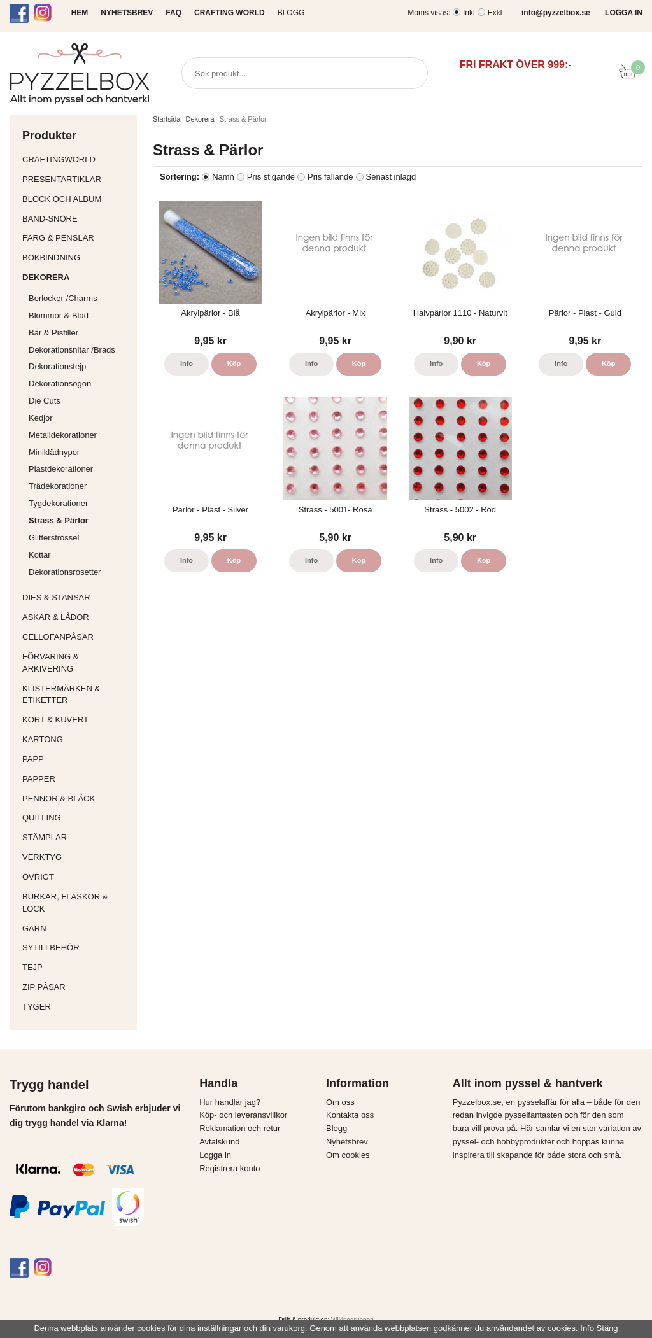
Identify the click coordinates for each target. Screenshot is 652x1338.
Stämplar (76, 837)
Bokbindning (76, 257)
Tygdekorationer (58, 503)
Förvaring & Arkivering (76, 662)
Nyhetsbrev (347, 1141)
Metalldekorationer (80, 435)
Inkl (469, 12)
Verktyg (76, 857)
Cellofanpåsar (58, 637)
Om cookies (348, 1155)
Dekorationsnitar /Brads (80, 350)
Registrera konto (229, 1168)
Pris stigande (271, 176)
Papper (76, 779)
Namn (223, 176)
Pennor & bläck (76, 798)
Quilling (76, 817)
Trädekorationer (58, 486)
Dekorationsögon (60, 383)
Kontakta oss (350, 1115)
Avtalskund (219, 1141)
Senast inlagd (391, 176)
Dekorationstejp (57, 366)
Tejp (76, 967)
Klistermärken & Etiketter (76, 694)
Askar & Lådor (55, 617)
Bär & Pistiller (80, 332)
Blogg (291, 12)
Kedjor (41, 418)
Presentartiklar (76, 179)
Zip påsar (44, 987)
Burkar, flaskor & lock (76, 902)
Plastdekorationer (61, 469)
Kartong (76, 739)
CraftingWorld (76, 159)
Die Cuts (44, 400)
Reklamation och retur (239, 1128)
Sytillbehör (76, 947)
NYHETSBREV (127, 12)
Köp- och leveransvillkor (243, 1115)
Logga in (215, 1155)
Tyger (76, 1006)
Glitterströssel (54, 537)
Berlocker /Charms (80, 298)
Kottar (40, 555)
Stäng (607, 1328)
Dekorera (76, 277)
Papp (76, 759)
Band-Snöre (76, 218)
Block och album (76, 199)
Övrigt (38, 877)
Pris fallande (330, 176)
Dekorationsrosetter (80, 572)
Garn (76, 928)
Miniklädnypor (54, 452)
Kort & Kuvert (76, 719)
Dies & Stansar (76, 597)
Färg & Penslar (76, 238)
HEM (80, 12)
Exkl (495, 12)
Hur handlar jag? (229, 1102)
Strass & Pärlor (59, 520)
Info (186, 363)
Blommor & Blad (80, 315)
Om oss (340, 1102)
